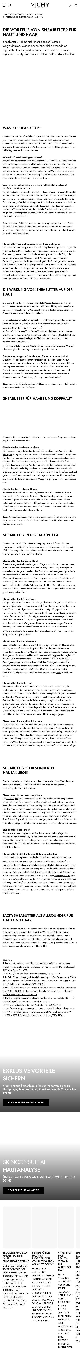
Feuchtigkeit (34, 616)
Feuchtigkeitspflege (11, 662)
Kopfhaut (7, 440)
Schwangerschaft (62, 875)
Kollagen (40, 808)
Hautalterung (49, 714)
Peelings (54, 651)
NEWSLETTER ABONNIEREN (26, 1102)
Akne (58, 672)
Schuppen (7, 454)
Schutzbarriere (36, 585)
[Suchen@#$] (9, 5)
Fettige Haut (8, 602)
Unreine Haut (9, 644)
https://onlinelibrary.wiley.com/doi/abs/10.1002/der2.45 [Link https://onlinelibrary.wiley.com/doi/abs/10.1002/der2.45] (34, 1004)
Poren (9, 247)
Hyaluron (48, 689)
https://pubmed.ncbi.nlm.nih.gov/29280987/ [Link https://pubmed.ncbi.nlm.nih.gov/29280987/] (23, 984)
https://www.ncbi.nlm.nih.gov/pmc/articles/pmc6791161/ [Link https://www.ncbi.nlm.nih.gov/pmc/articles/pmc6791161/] (33, 973)
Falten (25, 693)
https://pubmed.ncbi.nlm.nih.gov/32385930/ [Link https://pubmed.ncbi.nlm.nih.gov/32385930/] (43, 1015)
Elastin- (55, 872)
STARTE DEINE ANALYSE (23, 1190)
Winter (36, 745)
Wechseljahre (12, 798)
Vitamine (17, 209)
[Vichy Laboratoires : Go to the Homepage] (40, 5)
